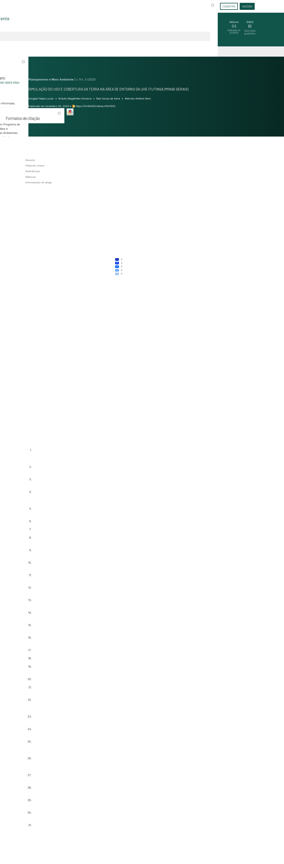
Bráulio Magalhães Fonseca (75, 98)
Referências (33, 171)
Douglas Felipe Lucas (41, 98)
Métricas (31, 176)
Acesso (247, 6)
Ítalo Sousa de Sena (108, 98)
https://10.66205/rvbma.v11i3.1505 (95, 106)
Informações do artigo (39, 182)
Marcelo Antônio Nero (138, 98)
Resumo (30, 160)
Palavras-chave (35, 165)
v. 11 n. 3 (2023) (86, 79)
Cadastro (228, 6)
